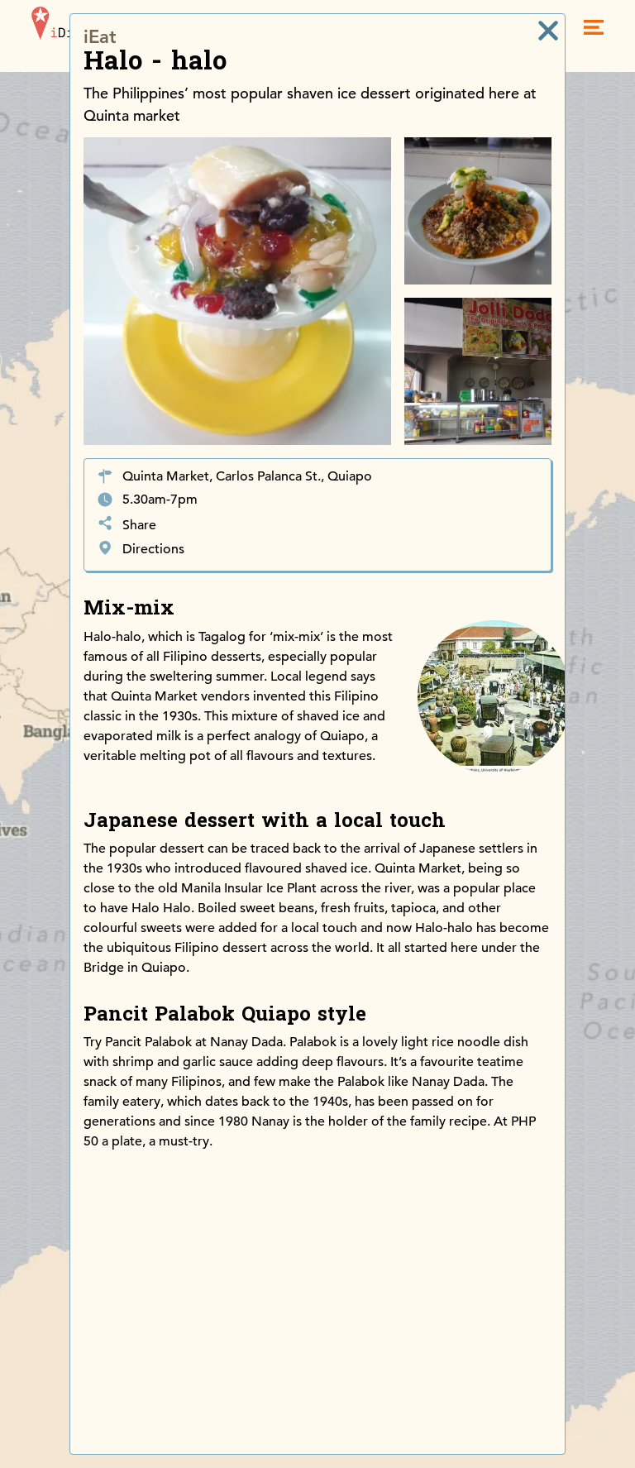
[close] (548, 30)
